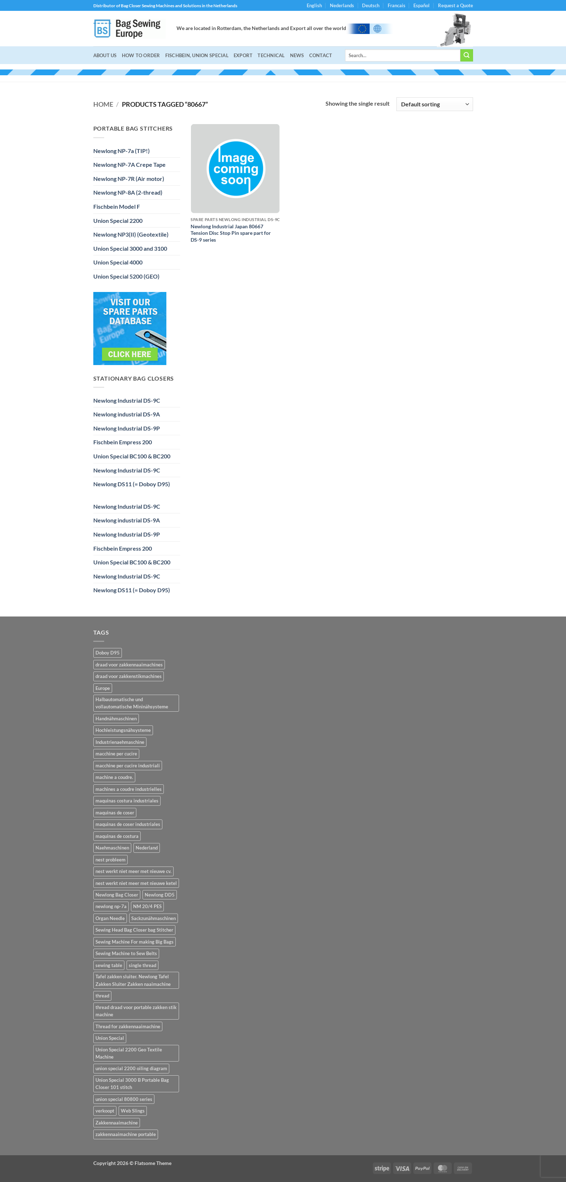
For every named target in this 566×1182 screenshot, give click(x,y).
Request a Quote (455, 5)
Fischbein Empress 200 (122, 442)
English (314, 5)
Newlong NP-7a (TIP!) (121, 150)
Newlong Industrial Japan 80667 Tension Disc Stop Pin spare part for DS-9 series (231, 233)
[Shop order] (434, 104)
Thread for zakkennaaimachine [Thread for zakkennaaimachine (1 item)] (127, 1026)
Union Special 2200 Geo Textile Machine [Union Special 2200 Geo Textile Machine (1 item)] (128, 1053)
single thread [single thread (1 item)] (142, 965)
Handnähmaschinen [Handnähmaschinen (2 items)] (116, 718)
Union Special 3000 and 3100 (130, 248)
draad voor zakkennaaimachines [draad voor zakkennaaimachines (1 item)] (129, 665)
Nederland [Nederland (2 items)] (147, 848)
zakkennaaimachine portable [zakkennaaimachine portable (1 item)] (125, 1134)
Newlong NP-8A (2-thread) (127, 192)
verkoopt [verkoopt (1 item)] (104, 1111)
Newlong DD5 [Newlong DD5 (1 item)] (160, 895)
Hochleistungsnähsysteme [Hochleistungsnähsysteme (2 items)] (123, 730)
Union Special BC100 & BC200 (131, 456)
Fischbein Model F (116, 206)
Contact (320, 55)
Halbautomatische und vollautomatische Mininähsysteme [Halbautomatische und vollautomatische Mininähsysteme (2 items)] (131, 702)
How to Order (141, 55)
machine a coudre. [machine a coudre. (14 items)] (114, 777)
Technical (271, 55)
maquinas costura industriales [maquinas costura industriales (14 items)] (126, 801)
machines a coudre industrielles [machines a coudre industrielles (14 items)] (128, 789)
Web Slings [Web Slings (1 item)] (133, 1111)
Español (421, 5)
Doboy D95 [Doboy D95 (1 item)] (107, 653)
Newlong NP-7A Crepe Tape (129, 164)
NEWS (297, 55)
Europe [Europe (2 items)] (102, 688)
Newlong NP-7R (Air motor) (128, 178)
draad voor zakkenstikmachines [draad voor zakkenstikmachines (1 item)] (128, 676)
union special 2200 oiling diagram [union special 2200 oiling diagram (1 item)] (131, 1068)
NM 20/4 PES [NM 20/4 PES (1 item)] (147, 906)
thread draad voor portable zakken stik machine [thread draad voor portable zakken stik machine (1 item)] (135, 1010)
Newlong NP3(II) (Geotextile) (131, 234)
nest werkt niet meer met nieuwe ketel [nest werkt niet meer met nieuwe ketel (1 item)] (136, 883)
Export (243, 55)
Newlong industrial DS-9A (126, 414)
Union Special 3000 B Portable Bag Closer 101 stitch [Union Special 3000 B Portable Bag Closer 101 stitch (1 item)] (132, 1083)
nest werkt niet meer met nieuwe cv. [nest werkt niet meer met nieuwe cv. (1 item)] (133, 871)
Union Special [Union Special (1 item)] (109, 1038)
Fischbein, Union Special (197, 55)
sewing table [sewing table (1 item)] (108, 965)
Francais (396, 5)
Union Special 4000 (117, 262)
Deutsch (370, 5)
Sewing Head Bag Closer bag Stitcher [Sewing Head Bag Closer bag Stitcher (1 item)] (134, 930)
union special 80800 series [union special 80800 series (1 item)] (123, 1099)
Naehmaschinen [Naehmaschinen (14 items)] (112, 848)
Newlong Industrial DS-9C (126, 400)
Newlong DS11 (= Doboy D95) (131, 483)
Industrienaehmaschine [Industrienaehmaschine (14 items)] (119, 742)
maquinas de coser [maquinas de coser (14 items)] (114, 812)
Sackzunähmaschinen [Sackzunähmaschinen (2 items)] (153, 918)
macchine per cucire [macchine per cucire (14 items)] (116, 754)
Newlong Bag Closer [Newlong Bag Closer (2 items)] (116, 895)
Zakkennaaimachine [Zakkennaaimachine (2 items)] (116, 1123)
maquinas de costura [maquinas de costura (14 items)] (117, 836)
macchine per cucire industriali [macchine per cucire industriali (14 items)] (127, 765)
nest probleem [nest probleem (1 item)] (110, 860)
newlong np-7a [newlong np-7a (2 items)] (111, 906)
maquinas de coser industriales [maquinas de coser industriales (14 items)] (127, 824)
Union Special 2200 (117, 220)
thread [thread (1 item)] (102, 996)
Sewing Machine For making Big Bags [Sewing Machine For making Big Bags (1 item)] (134, 942)
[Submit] (466, 55)
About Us (105, 55)
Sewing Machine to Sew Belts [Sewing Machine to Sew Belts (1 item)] (126, 953)
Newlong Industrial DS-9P (126, 428)
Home (103, 104)
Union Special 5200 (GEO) (126, 276)
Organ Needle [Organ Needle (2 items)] (110, 918)
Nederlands (342, 5)
